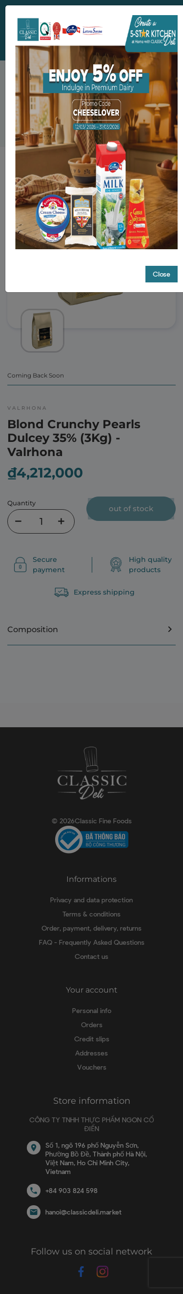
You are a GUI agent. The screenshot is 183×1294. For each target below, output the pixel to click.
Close (161, 274)
